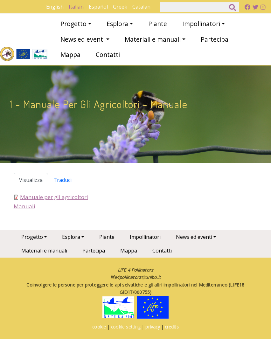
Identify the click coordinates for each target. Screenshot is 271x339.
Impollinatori (201, 23)
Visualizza (31, 179)
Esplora (117, 23)
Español (98, 6)
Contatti (108, 54)
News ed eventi (82, 39)
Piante (157, 23)
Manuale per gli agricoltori (54, 197)
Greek (120, 6)
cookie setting (126, 327)
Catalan (141, 6)
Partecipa (214, 39)
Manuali (24, 206)
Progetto (73, 23)
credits (171, 327)
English (55, 6)
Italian (76, 6)
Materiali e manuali (153, 39)
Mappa (70, 54)
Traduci (62, 179)
